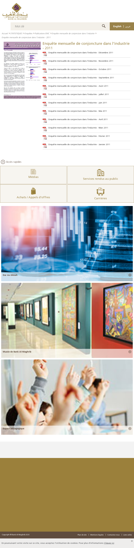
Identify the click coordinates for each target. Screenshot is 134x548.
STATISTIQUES (16, 33)
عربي (128, 26)
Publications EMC (42, 33)
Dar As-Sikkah (10, 275)
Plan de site (82, 535)
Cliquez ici (109, 543)
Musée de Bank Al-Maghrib (17, 351)
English (117, 26)
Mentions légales (97, 535)
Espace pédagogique (13, 428)
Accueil (5, 33)
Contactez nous (113, 535)
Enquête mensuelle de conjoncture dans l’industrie (73, 33)
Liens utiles (127, 535)
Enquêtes (28, 33)
